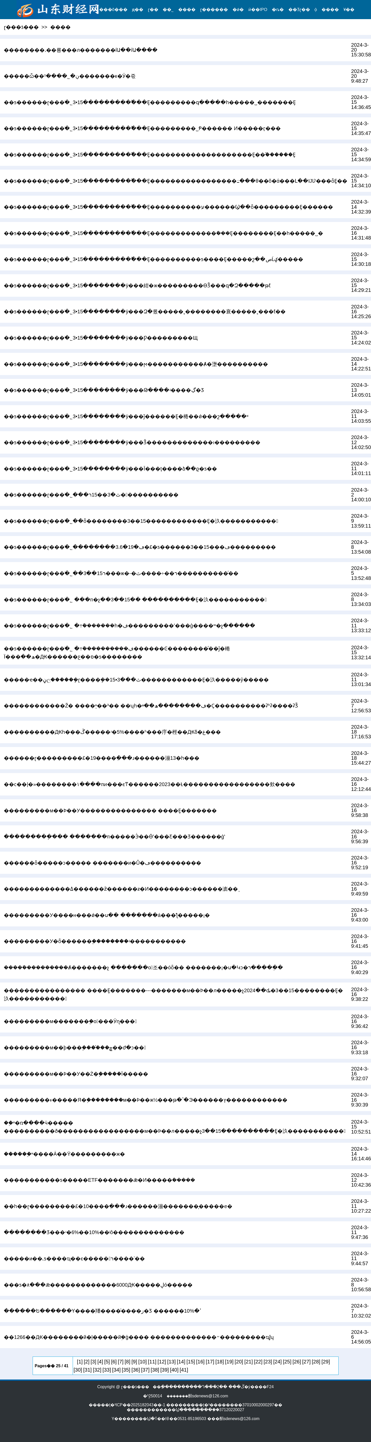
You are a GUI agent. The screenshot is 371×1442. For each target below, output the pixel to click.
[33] (107, 1370)
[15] (190, 1361)
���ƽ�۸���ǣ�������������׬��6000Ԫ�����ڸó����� (98, 1285)
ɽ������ (214, 9)
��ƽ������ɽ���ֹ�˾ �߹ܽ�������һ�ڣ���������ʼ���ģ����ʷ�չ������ (129, 625)
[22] (258, 1361)
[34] (116, 1370)
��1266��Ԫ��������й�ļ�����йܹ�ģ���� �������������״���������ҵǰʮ (139, 1337)
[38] (155, 1370)
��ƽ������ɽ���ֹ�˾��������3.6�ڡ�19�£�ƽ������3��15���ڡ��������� (140, 547)
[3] (93, 1361)
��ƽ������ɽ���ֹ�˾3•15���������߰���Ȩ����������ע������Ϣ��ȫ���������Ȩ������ (168, 207)
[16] (200, 1361)
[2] (86, 1361)
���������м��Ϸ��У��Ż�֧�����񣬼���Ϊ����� (76, 1074)
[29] (326, 1361)
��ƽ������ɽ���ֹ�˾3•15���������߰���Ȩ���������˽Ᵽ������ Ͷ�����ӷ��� (142, 128)
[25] (287, 1361)
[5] (107, 1361)
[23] (268, 1361)
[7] (120, 1361)
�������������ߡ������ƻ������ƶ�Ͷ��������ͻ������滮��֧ (121, 889)
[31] (87, 1370)
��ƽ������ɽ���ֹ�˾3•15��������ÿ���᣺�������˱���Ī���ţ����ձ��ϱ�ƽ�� (110, 468)
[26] (296, 1361)
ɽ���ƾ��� (21, 27)
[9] (134, 1361)
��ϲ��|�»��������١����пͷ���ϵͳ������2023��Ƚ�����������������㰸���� (149, 784)
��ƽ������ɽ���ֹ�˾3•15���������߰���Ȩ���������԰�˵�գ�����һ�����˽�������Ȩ (150, 102)
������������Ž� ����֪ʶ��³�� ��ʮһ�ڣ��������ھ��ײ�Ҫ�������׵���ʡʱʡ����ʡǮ (151, 705)
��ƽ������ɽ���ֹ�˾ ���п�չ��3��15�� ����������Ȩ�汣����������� (135, 599)
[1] (80, 1361)
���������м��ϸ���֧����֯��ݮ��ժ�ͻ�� (75, 1047)
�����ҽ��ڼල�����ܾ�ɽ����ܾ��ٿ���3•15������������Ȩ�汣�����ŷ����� (136, 679)
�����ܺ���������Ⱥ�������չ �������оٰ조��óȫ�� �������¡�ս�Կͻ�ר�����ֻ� (143, 967)
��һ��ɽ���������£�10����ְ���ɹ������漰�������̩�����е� (118, 1206)
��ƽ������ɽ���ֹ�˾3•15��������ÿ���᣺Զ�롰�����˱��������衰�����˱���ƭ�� (145, 311)
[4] (100, 1361)
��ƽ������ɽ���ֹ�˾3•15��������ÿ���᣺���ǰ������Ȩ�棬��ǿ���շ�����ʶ (126, 416)
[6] (114, 1361)
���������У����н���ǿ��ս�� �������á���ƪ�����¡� (107, 915)
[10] (142, 1361)
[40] (174, 1370)
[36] (135, 1370)
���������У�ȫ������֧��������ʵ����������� (95, 941)
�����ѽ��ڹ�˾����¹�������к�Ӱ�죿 (69, 76)
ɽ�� (153, 9)
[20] (239, 1361)
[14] (181, 1361)
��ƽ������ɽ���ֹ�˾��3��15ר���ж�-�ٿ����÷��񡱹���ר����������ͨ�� (121, 573)
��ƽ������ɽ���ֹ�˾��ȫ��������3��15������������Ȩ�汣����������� (141, 521)
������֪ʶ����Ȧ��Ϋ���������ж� (64, 1154)
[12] (162, 1361)
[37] (145, 1370)
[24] (277, 1361)
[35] (126, 1370)
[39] (164, 1370)
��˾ (168, 9)
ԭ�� (137, 9)
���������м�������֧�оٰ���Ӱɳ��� (70, 1021)
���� (187, 9)
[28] (316, 1361)
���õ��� (113, 9)
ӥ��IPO (257, 9)
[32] (97, 1370)
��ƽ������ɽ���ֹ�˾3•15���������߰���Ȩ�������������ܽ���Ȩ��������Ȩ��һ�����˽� (163, 233)
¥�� (348, 9)
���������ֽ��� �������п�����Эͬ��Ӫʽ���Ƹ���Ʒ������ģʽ (114, 836)
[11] (152, 1361)
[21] (248, 1361)
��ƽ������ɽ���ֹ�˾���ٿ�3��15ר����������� (91, 495)
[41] (184, 1370)
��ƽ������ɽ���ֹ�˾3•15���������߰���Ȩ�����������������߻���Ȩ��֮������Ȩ (149, 154)
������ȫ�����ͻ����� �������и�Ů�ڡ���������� (102, 863)
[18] (219, 1361)
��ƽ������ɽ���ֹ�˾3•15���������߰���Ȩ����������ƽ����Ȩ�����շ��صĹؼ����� (153, 259)
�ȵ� (278, 9)
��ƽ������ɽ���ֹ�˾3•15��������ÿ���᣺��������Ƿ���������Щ (101, 338)
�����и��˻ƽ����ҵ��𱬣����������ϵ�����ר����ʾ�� (74, 1258)
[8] (127, 1361)
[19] (229, 1361)
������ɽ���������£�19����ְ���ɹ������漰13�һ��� (101, 758)
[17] (210, 1361)
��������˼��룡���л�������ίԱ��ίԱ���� (81, 50)
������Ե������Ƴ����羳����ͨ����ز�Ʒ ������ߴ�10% (102, 1311)
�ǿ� (238, 9)
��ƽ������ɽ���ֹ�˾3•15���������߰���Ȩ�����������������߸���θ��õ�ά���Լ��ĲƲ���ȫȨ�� (175, 181)
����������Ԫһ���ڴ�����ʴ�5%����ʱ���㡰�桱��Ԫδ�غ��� (112, 732)
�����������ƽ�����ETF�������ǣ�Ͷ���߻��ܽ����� (99, 1180)
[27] (306, 1361)
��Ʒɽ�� (299, 9)
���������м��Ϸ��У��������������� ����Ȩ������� (110, 810)
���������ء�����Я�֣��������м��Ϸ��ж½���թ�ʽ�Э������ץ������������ (145, 1100)
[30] (78, 1370)
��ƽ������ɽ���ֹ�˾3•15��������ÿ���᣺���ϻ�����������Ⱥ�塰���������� (136, 364)
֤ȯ (315, 9)
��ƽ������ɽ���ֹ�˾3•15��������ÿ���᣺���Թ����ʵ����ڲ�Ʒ (104, 390)
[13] (171, 1361)
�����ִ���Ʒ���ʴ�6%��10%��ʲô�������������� (94, 1232)
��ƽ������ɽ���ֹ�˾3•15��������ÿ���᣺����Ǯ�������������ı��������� (132, 442)
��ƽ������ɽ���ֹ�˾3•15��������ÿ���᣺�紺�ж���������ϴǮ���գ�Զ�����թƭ (137, 285)
